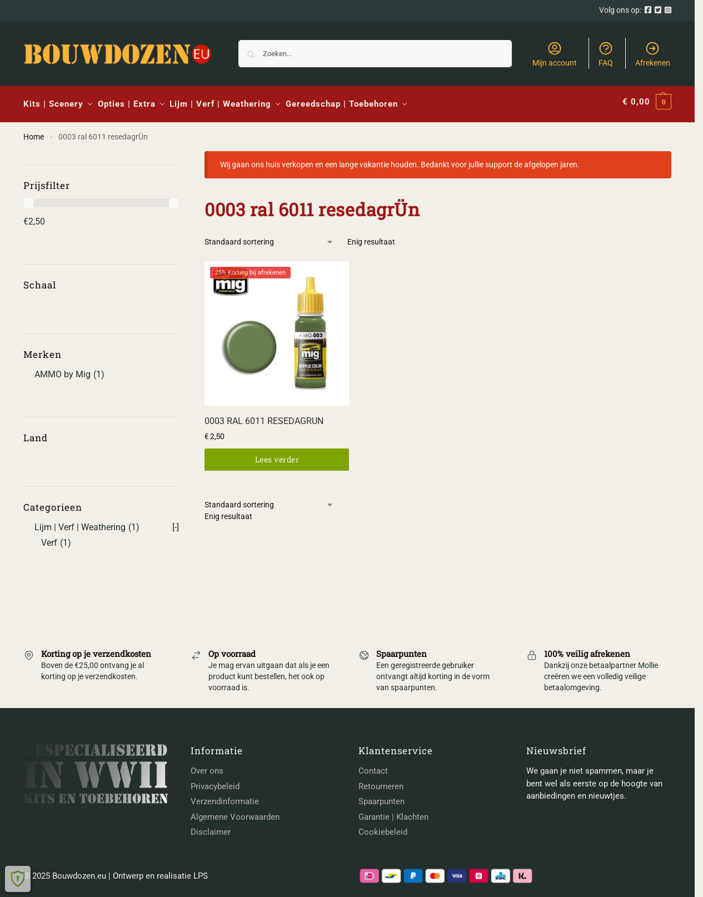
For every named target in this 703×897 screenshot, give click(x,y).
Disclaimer (211, 828)
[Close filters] (182, 153)
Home (33, 131)
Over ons (207, 766)
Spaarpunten (381, 797)
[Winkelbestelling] (269, 237)
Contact (373, 766)
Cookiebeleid (382, 828)
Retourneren (380, 781)
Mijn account (554, 54)
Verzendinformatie (225, 797)
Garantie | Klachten (393, 812)
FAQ (606, 54)
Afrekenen (652, 54)
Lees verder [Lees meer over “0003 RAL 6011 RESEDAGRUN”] (277, 454)
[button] (646, 102)
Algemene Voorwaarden (235, 812)
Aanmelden (547, 813)
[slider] (28, 197)
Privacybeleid (215, 781)
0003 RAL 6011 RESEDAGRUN (264, 416)
